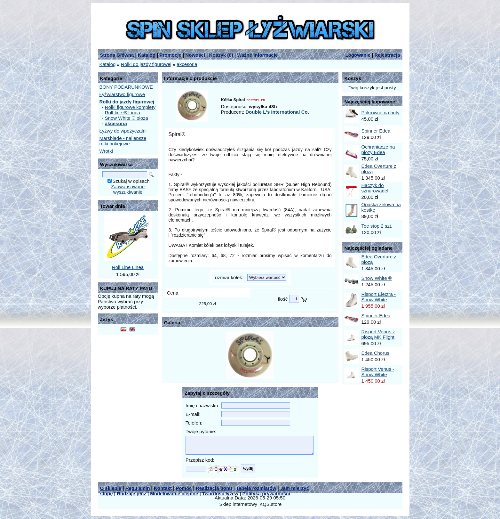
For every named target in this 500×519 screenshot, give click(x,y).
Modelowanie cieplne (174, 493)
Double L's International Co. (277, 112)
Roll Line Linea (128, 267)
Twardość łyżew (220, 493)
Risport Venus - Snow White (377, 371)
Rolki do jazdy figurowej (146, 64)
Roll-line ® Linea (122, 112)
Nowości (195, 55)
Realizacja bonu (214, 488)
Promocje (170, 55)
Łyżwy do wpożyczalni (123, 131)
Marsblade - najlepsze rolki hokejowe (123, 140)
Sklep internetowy (238, 504)
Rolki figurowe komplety (130, 107)
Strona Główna (117, 55)
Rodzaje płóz (131, 493)
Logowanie (357, 55)
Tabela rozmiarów (256, 488)
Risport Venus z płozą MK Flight (378, 334)
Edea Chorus (375, 353)
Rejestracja (387, 55)
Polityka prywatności (266, 493)
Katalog (146, 55)
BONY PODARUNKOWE (126, 87)
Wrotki (106, 151)
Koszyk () (221, 55)
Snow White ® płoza (126, 118)
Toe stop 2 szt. (377, 226)
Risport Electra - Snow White (378, 296)
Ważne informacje (257, 55)
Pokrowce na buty (380, 112)
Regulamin (137, 488)
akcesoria (187, 64)
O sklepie (111, 488)
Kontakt (163, 488)
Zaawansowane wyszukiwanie (128, 189)
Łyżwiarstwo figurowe (122, 94)
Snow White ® (376, 278)
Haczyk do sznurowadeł (374, 187)
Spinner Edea (376, 131)
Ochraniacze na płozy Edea (378, 149)
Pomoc (184, 488)
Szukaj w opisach (131, 181)
